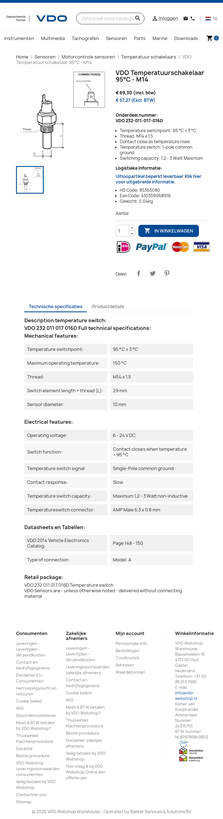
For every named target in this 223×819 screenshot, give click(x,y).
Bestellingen (127, 650)
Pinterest (166, 273)
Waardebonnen (131, 672)
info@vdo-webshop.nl (186, 695)
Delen (138, 273)
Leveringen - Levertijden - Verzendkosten (30, 649)
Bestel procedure (33, 755)
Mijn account (130, 633)
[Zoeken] (110, 18)
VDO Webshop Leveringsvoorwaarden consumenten (38, 768)
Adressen (125, 665)
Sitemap (24, 801)
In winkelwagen (168, 230)
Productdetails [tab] (108, 306)
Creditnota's (127, 657)
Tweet (152, 273)
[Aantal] (122, 231)
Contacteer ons (31, 794)
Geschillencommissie (36, 715)
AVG (20, 708)
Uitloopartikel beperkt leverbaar (158, 179)
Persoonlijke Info (131, 643)
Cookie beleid (29, 701)
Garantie (24, 748)
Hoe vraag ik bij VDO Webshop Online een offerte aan (86, 772)
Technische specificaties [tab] (55, 306)
